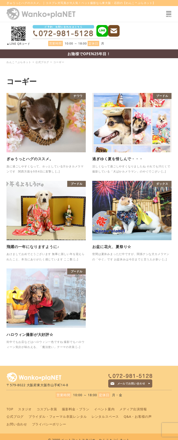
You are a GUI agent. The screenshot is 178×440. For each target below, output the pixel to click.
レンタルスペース (105, 416)
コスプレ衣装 (47, 409)
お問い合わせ (16, 424)
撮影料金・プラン (75, 409)
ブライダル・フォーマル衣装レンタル (58, 416)
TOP (9, 409)
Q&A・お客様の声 (138, 416)
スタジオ (25, 409)
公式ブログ (15, 416)
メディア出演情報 (133, 409)
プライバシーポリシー (49, 424)
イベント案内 (104, 409)
